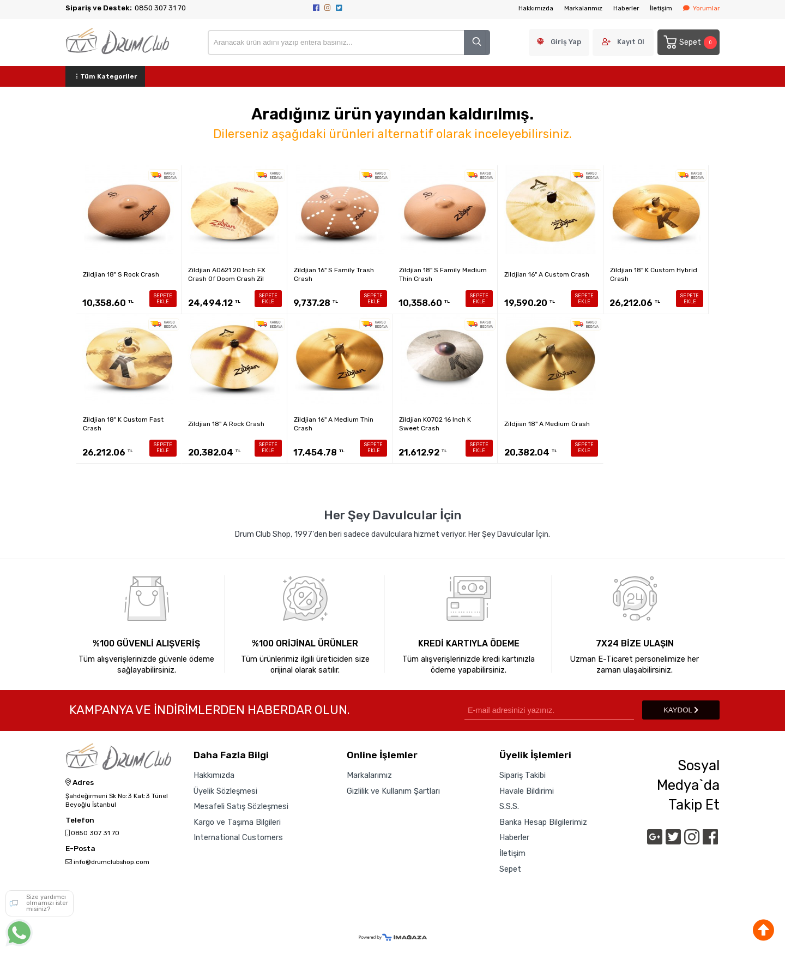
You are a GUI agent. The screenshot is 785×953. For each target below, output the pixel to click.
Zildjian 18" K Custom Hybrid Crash (653, 274)
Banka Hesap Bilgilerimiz (543, 822)
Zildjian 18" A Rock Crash (226, 424)
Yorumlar (701, 8)
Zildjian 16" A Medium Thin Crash (333, 424)
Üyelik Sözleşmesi (225, 791)
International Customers (238, 838)
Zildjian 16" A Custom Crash (546, 274)
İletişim (661, 8)
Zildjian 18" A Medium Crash (547, 424)
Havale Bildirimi (526, 791)
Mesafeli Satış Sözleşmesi (241, 806)
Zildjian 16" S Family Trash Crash (334, 274)
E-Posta (80, 849)
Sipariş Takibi (522, 775)
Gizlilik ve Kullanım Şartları (393, 791)
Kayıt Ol (630, 42)
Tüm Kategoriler (105, 76)
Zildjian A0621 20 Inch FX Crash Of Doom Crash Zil (226, 274)
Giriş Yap (566, 42)
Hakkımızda (535, 8)
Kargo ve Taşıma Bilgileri (237, 822)
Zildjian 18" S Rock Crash (121, 274)
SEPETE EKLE (163, 298)
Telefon (79, 820)
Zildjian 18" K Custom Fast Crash (123, 424)
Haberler (626, 8)
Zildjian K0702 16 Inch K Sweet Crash (435, 424)
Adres (79, 783)
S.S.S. (509, 806)
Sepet (689, 42)
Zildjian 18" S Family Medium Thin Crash (443, 274)
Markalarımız (583, 8)
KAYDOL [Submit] (680, 710)
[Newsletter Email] (549, 710)
